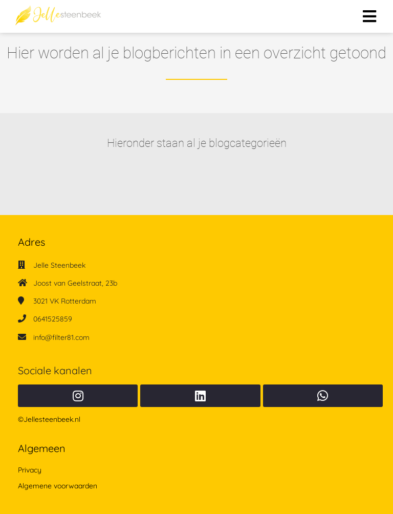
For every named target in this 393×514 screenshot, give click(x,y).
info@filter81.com (61, 337)
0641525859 (52, 319)
